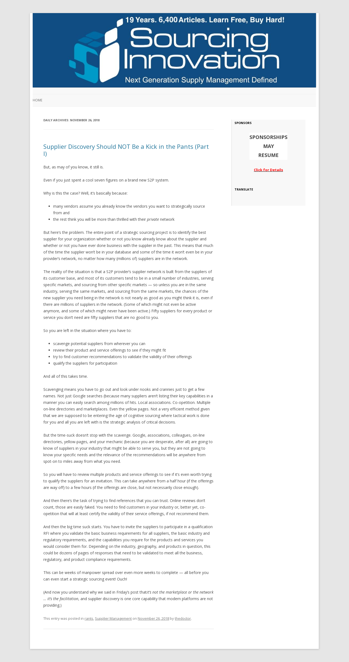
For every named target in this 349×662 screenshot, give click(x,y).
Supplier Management (113, 618)
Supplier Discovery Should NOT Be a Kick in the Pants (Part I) (126, 150)
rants (89, 618)
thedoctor (183, 618)
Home (37, 100)
